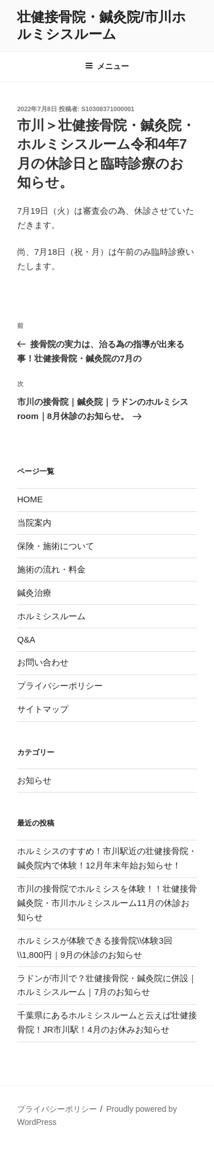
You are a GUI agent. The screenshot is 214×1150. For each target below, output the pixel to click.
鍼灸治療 (34, 593)
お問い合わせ (42, 662)
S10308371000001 (108, 108)
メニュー (107, 66)
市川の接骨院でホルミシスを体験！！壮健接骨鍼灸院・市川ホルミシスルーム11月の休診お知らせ (107, 903)
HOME (30, 499)
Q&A (26, 639)
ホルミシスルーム (51, 616)
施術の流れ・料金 (51, 569)
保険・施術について (55, 546)
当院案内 (34, 522)
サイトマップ (42, 709)
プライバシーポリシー (60, 685)
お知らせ (34, 780)
